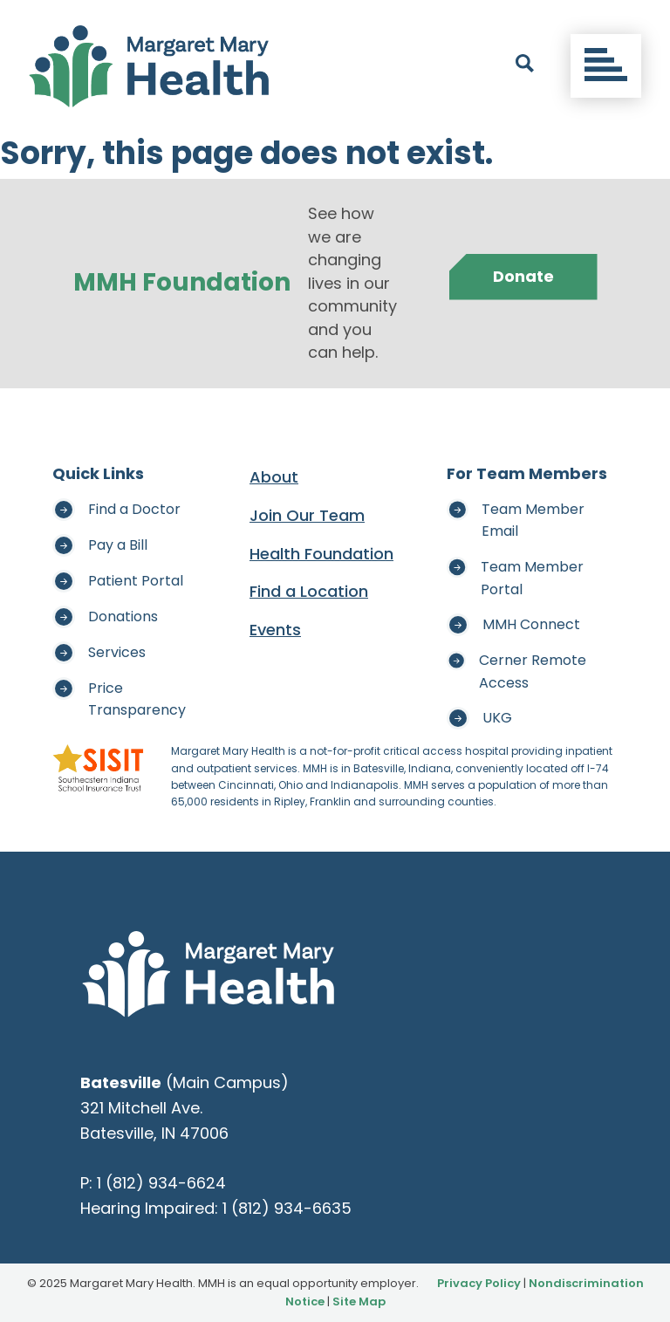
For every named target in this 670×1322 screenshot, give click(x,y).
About (274, 477)
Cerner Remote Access (532, 671)
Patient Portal (135, 581)
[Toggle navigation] (606, 66)
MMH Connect (531, 624)
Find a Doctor (134, 509)
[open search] (524, 66)
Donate (523, 276)
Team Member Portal (532, 578)
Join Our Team (307, 515)
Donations (123, 616)
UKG (497, 718)
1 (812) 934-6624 (161, 1183)
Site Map (359, 1301)
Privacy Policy (479, 1283)
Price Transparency (137, 699)
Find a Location (309, 591)
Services (117, 652)
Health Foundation (321, 554)
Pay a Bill (117, 545)
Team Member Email (533, 520)
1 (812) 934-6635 (287, 1208)
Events (275, 629)
